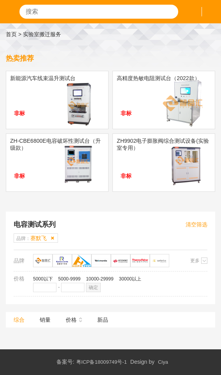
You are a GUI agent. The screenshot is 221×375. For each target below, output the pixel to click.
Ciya (163, 362)
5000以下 (43, 279)
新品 (102, 320)
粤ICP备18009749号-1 (101, 362)
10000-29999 (100, 279)
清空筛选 (196, 224)
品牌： (31, 238)
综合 (19, 320)
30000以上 (130, 279)
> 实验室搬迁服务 (39, 34)
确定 (93, 287)
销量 (45, 320)
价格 (71, 320)
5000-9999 (69, 279)
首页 (11, 34)
